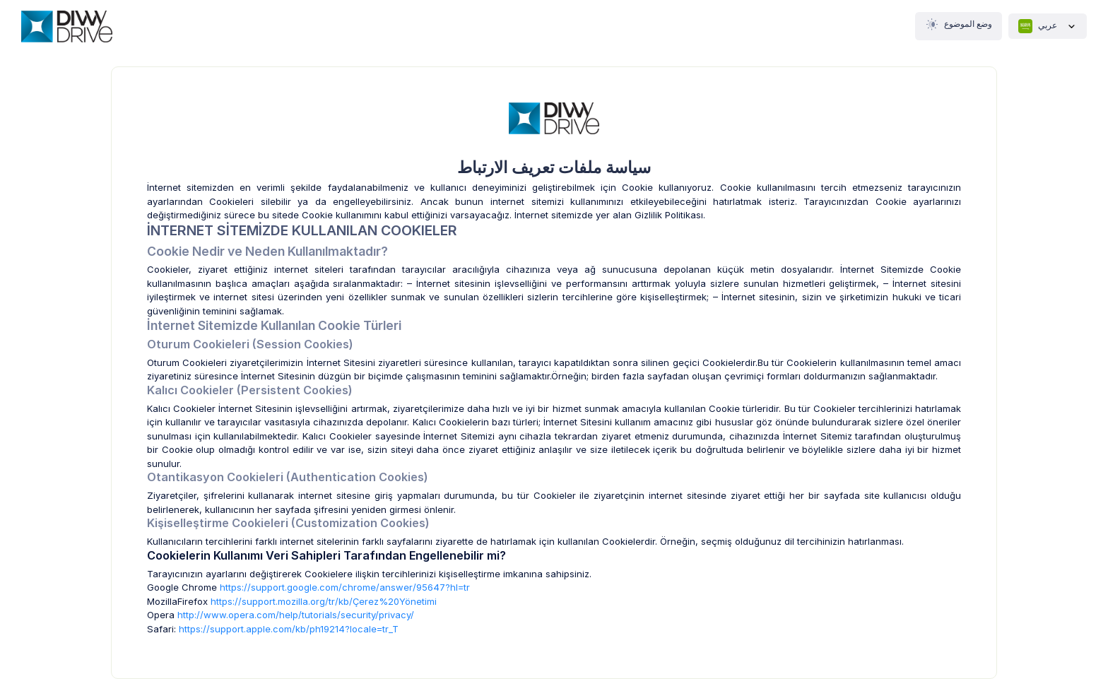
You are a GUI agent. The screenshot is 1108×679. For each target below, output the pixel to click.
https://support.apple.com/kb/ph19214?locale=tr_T (289, 628)
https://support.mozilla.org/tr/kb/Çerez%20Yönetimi (324, 601)
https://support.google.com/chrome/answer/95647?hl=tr (345, 587)
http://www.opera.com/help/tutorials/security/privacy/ (295, 614)
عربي (1047, 26)
